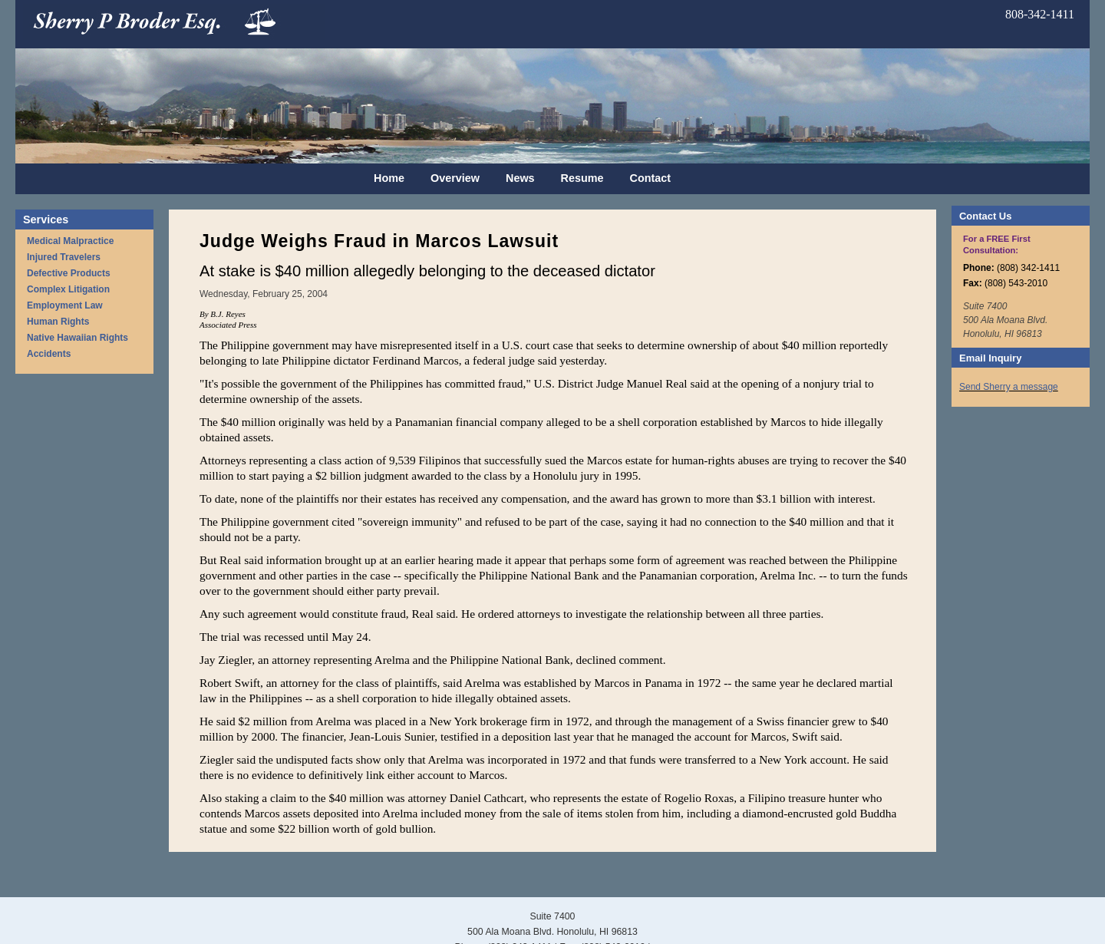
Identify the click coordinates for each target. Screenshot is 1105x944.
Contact (650, 178)
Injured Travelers (64, 257)
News (520, 178)
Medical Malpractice (70, 241)
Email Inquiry (990, 358)
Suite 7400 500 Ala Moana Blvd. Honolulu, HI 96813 (1005, 320)
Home (389, 178)
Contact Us (985, 216)
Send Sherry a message (1008, 386)
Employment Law (65, 305)
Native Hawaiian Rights (77, 337)
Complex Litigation (68, 289)
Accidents (49, 353)
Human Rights (58, 321)
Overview (455, 178)
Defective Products (68, 273)
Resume (582, 178)
